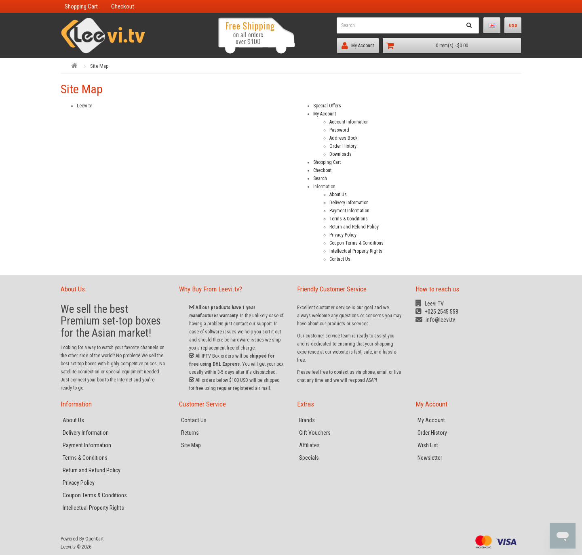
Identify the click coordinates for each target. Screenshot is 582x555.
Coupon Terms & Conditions (356, 243)
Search (320, 178)
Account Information (349, 122)
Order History (342, 146)
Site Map (99, 66)
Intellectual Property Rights (355, 251)
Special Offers (327, 106)
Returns (190, 432)
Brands (307, 420)
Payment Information (349, 211)
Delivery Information (349, 202)
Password (339, 130)
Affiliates (309, 445)
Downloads (340, 154)
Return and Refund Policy (354, 227)
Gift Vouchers (315, 432)
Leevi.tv (84, 106)
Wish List (428, 445)
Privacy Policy (342, 235)
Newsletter (430, 457)
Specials (309, 457)
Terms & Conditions (348, 219)
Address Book (343, 138)
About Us (338, 194)
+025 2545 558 (436, 311)
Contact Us (339, 259)
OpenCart (94, 539)
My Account (355, 46)
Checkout (322, 170)
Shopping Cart (327, 162)
